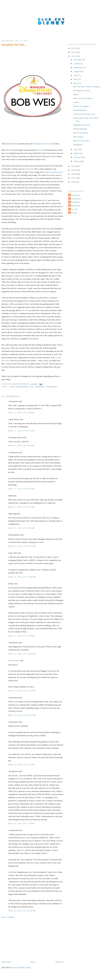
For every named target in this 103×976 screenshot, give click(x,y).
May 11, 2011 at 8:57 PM (21, 489)
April (76, 149)
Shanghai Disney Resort (42, 144)
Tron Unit (73, 213)
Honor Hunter (13, 660)
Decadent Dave (75, 199)
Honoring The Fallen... (82, 90)
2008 (73, 174)
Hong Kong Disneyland (53, 172)
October (77, 63)
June (76, 79)
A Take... (76, 102)
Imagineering (22, 387)
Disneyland (29, 169)
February (77, 157)
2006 (73, 182)
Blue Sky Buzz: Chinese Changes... (87, 86)
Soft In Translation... (81, 133)
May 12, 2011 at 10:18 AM (22, 546)
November (78, 59)
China (12, 387)
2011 (73, 56)
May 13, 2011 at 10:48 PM (22, 654)
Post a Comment (8, 917)
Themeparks (51, 387)
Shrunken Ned (74, 205)
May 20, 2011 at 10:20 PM (22, 911)
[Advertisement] (24, 939)
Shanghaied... (78, 144)
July (75, 75)
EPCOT (25, 310)
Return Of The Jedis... (81, 140)
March (76, 153)
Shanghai (39, 387)
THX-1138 (73, 209)
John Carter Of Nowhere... (83, 98)
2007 (73, 178)
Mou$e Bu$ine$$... (80, 129)
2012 (73, 52)
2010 (73, 166)
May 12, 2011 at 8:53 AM (21, 507)
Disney (40, 150)
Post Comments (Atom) (21, 967)
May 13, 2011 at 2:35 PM (21, 636)
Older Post (59, 962)
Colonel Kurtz (74, 195)
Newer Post (6, 962)
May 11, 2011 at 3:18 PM (21, 412)
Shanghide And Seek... (82, 125)
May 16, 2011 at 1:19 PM (21, 823)
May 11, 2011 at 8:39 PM (21, 445)
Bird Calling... (78, 137)
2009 (73, 170)
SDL (32, 387)
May (76, 83)
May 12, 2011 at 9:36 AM (21, 528)
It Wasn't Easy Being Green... (84, 114)
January (77, 161)
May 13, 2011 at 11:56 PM (21, 690)
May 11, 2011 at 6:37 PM (21, 431)
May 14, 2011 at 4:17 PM (21, 764)
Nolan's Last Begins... (81, 106)
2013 (73, 48)
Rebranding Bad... (80, 110)
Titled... (76, 94)
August (77, 71)
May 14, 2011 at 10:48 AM (22, 715)
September (78, 67)
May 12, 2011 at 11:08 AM (22, 577)
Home (33, 962)
